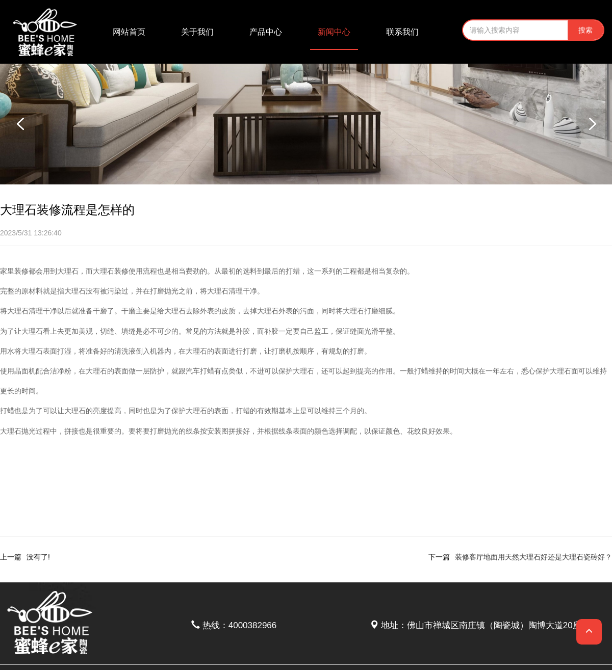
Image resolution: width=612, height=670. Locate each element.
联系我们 (402, 32)
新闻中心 (334, 32)
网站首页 (129, 32)
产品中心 (265, 32)
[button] (591, 124)
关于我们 (197, 32)
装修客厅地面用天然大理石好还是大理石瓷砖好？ (533, 557)
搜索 (585, 30)
